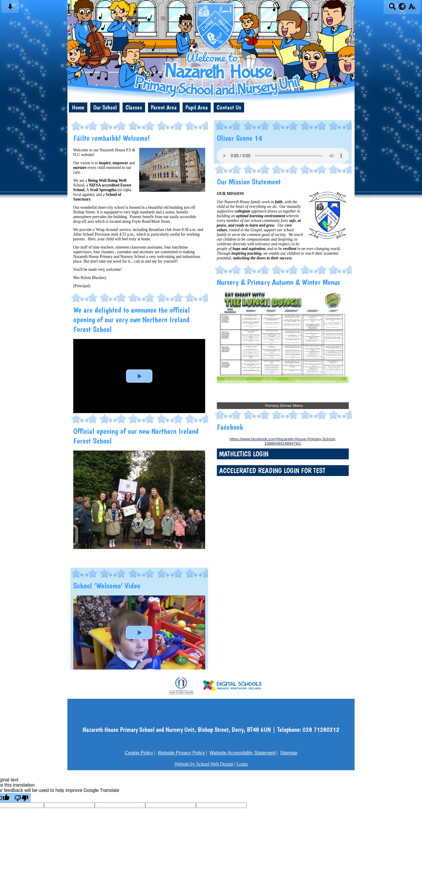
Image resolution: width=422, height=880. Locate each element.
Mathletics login (243, 454)
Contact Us (229, 107)
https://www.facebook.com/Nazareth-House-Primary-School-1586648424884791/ (283, 441)
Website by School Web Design (204, 763)
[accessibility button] (412, 8)
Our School (105, 107)
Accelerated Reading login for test (272, 470)
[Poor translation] (21, 797)
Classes (133, 107)
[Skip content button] (10, 8)
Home (78, 107)
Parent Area (164, 107)
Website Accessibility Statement (243, 752)
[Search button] (392, 8)
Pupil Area (197, 107)
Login (242, 763)
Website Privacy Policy (181, 752)
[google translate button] (402, 6)
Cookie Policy (139, 752)
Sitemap (288, 752)
